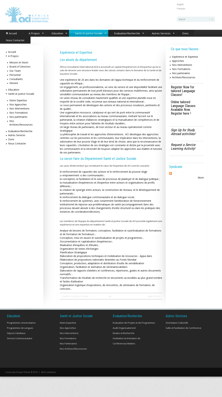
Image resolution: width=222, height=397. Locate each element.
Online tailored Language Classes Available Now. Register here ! (183, 107)
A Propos (33, 33)
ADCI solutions (48, 372)
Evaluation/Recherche (126, 33)
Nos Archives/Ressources (73, 348)
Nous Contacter (15, 40)
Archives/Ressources (183, 77)
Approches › (154, 296)
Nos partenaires (18, 116)
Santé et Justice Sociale (87, 33)
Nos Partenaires (68, 343)
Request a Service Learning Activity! (183, 147)
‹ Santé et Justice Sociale (74, 296)
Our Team (15, 70)
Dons (185, 33)
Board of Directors (20, 66)
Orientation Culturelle (177, 322)
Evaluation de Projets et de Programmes (134, 322)
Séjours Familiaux (16, 333)
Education (56, 33)
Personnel (15, 75)
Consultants (16, 79)
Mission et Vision (18, 62)
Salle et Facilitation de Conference (183, 327)
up (110, 296)
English (180, 4)
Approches (178, 61)
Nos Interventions (19, 108)
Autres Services (160, 33)
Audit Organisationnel (124, 327)
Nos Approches (18, 104)
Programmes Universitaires (21, 322)
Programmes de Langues (20, 327)
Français (181, 8)
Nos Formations (18, 112)
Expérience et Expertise (185, 56)
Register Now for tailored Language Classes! (183, 91)
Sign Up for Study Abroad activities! (183, 132)
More (201, 177)
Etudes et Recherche (123, 333)
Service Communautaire (19, 338)
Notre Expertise (18, 100)
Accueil (13, 33)
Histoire (13, 83)
